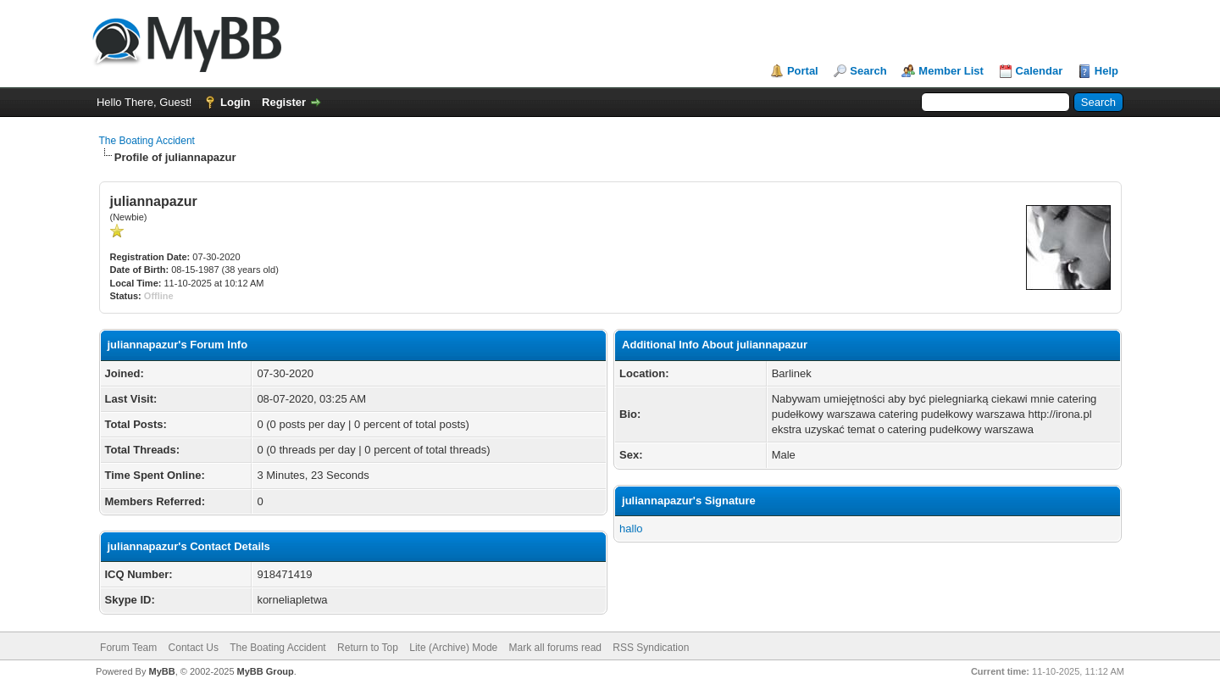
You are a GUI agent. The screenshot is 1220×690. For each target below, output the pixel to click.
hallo (630, 528)
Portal (802, 70)
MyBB (161, 671)
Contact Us (194, 648)
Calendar (1039, 70)
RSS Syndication (651, 648)
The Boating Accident (147, 141)
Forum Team (128, 648)
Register (284, 102)
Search (868, 70)
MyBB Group (265, 671)
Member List (951, 70)
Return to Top (367, 648)
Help (1106, 70)
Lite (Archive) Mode (453, 648)
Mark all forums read (555, 648)
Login (235, 102)
